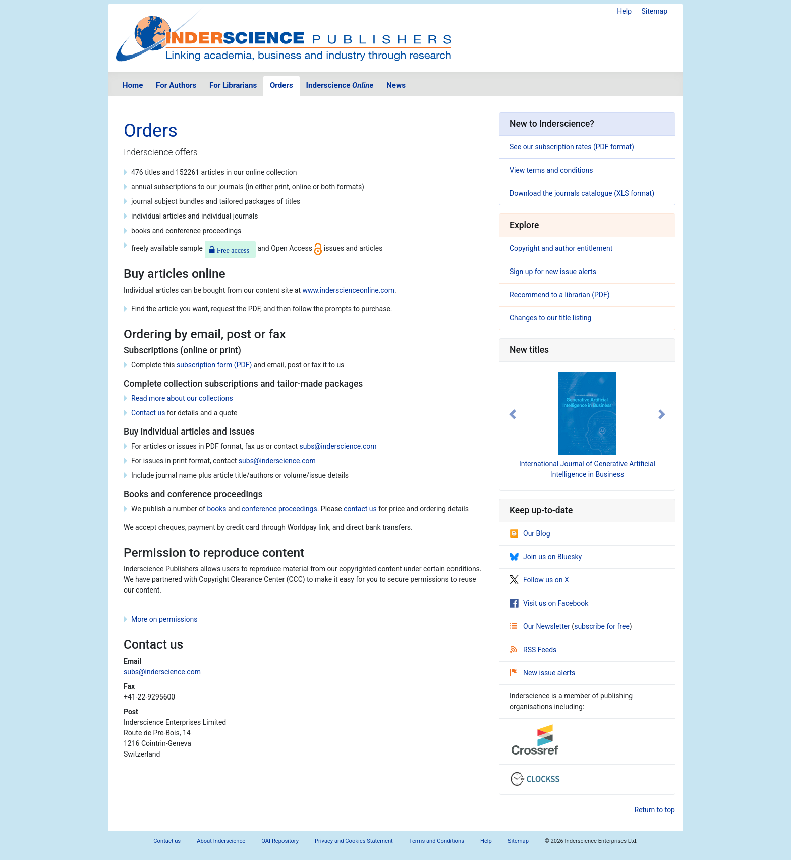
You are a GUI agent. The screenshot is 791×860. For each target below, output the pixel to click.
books (216, 509)
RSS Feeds (533, 650)
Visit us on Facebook (549, 603)
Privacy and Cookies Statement (354, 841)
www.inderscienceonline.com (348, 290)
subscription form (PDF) (214, 365)
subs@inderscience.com (338, 446)
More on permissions (164, 619)
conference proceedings (279, 509)
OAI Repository (280, 841)
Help (624, 11)
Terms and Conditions (436, 841)
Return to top (654, 809)
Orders (281, 85)
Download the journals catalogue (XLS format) (582, 193)
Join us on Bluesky (546, 557)
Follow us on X (539, 580)
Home (133, 85)
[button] (512, 414)
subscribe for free (602, 626)
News (396, 85)
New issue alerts (542, 673)
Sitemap (654, 11)
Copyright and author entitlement (561, 248)
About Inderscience (221, 841)
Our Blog (530, 533)
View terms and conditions (551, 170)
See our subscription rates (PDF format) (572, 147)
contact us (360, 509)
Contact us (148, 413)
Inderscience (340, 85)
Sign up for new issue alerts (553, 271)
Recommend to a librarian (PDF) (560, 295)
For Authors (176, 85)
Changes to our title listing (550, 318)
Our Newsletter (541, 626)
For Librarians (233, 85)
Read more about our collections (182, 398)
